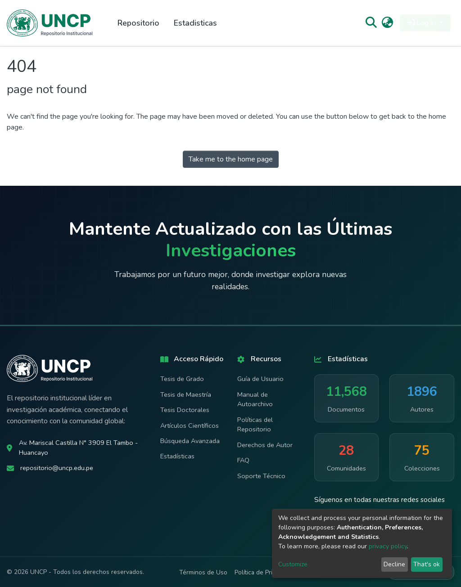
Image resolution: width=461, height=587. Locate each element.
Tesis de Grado (182, 378)
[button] (387, 23)
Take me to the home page (231, 159)
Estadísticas (177, 456)
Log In (422, 23)
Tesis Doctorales (184, 409)
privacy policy (388, 546)
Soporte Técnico (261, 475)
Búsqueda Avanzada (190, 440)
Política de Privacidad (264, 572)
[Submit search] (370, 23)
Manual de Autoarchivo (255, 399)
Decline (394, 564)
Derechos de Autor (265, 444)
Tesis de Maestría (185, 394)
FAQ (243, 460)
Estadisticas (195, 23)
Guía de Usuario (260, 378)
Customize (292, 564)
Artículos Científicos (189, 425)
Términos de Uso (203, 572)
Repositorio (138, 23)
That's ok (426, 564)
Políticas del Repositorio (255, 424)
